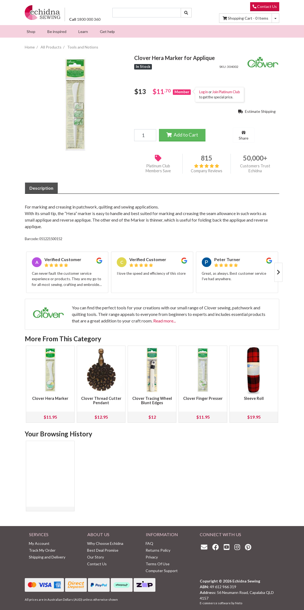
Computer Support (162, 570)
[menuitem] (31, 31)
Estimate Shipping (257, 111)
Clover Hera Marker (50, 398)
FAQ (149, 543)
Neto (238, 603)
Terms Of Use (158, 563)
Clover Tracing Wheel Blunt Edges (152, 400)
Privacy (152, 557)
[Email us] (205, 546)
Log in (203, 92)
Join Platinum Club (226, 92)
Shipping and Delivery (47, 557)
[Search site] (186, 12)
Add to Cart (182, 135)
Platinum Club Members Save (158, 168)
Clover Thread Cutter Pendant (101, 400)
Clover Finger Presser (203, 398)
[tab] (41, 188)
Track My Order (42, 550)
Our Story (95, 557)
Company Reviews (206, 168)
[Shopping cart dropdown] (275, 18)
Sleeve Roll (254, 398)
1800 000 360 (84, 19)
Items (245, 18)
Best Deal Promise (102, 550)
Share (243, 135)
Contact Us (265, 6)
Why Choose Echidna (105, 543)
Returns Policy (158, 550)
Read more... (164, 320)
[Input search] (146, 12)
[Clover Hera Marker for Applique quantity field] (145, 135)
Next (278, 272)
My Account (39, 543)
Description (41, 188)
